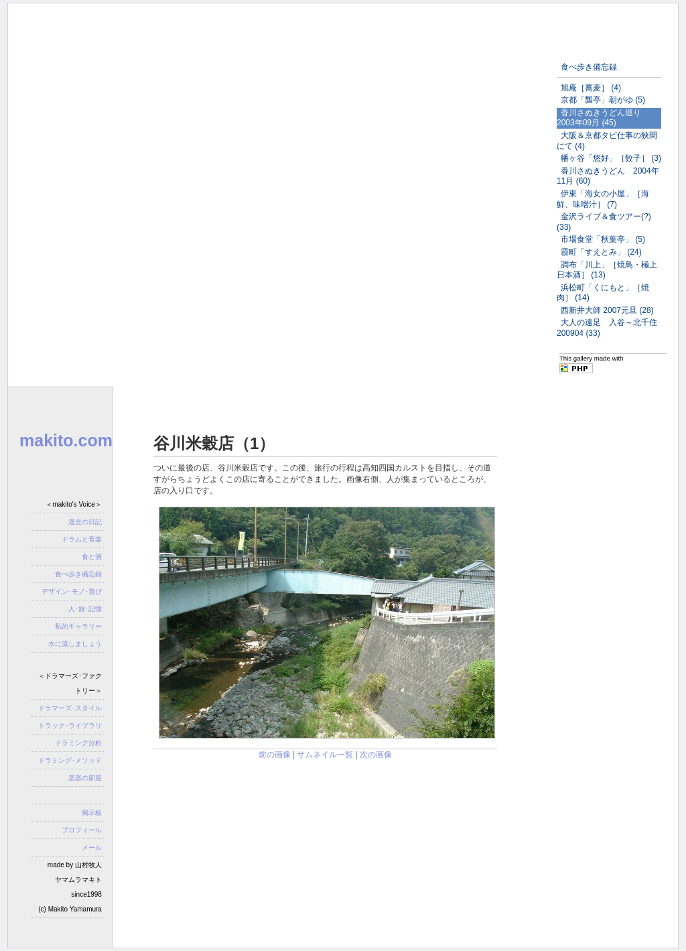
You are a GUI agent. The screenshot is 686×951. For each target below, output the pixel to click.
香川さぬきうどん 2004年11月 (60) (608, 176)
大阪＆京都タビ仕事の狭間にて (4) (607, 141)
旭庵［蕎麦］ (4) (591, 87)
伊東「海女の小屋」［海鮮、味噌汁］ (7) (603, 199)
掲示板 (92, 812)
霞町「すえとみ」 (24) (601, 252)
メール (92, 847)
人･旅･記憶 (85, 609)
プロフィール (82, 830)
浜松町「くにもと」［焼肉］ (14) (603, 293)
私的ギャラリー (78, 626)
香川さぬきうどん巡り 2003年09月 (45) (603, 118)
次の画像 (376, 754)
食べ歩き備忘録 (589, 67)
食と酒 (92, 556)
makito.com (66, 440)
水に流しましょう (75, 643)
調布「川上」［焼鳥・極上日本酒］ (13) (607, 270)
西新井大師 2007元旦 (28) (607, 310)
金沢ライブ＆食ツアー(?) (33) (604, 222)
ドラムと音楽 (82, 539)
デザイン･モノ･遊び (72, 591)
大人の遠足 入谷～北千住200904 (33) (607, 328)
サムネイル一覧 (325, 754)
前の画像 (275, 754)
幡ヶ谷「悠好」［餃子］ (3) (611, 158)
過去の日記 (85, 521)
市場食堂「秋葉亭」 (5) (603, 239)
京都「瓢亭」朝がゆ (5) (603, 100)
